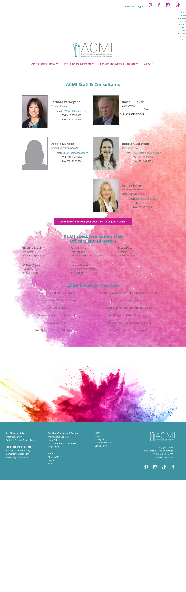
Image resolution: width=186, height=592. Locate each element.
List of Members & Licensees (62, 443)
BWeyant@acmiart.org (75, 111)
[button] (45, 64)
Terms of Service (102, 442)
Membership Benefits (58, 436)
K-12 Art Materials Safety (18, 450)
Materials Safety (14, 436)
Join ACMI (52, 440)
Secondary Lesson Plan (17, 457)
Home (97, 432)
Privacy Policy (101, 439)
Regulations (53, 446)
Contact (52, 460)
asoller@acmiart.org (146, 198)
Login (97, 436)
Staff (50, 463)
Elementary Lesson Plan (17, 453)
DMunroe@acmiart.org (75, 152)
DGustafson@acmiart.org (147, 152)
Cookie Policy (100, 445)
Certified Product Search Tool (20, 440)
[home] (93, 49)
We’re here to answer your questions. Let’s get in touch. (93, 221)
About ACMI (54, 457)
